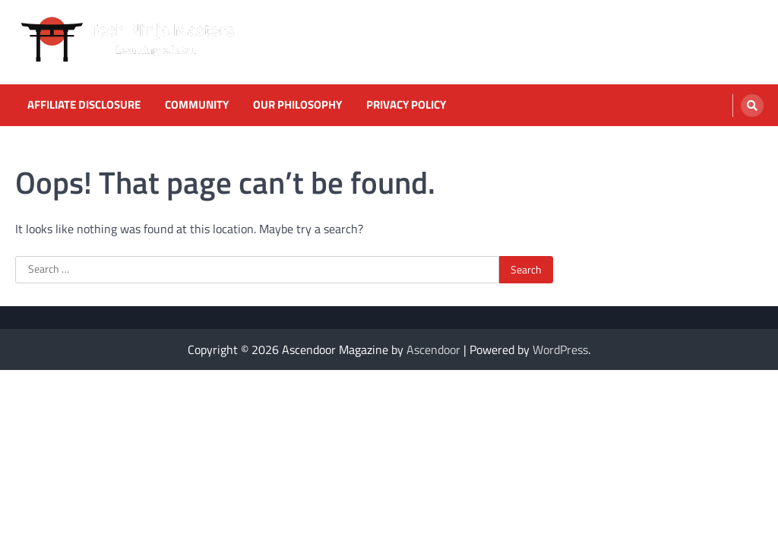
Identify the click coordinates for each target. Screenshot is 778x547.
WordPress (560, 349)
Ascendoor (433, 349)
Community (197, 104)
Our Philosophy (297, 104)
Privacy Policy (406, 104)
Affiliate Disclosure (84, 104)
